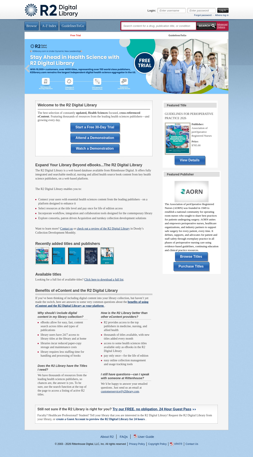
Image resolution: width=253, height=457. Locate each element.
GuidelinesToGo (177, 35)
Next (225, 68)
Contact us (66, 228)
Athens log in (222, 15)
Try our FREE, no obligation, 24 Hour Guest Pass (151, 409)
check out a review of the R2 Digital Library (103, 228)
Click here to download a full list (103, 279)
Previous (27, 68)
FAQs (124, 436)
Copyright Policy (157, 444)
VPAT (178, 444)
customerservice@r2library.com (120, 391)
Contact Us (192, 444)
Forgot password (203, 15)
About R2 (107, 436)
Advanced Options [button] (222, 25)
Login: (152, 10)
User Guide (146, 436)
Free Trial (75, 35)
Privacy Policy (137, 444)
